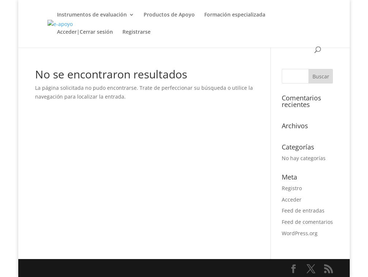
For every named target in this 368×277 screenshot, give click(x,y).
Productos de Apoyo (169, 15)
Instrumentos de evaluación (92, 15)
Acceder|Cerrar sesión (85, 32)
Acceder (291, 199)
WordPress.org (300, 233)
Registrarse (136, 32)
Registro (292, 188)
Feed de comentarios (307, 221)
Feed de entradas (303, 210)
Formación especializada (234, 15)
